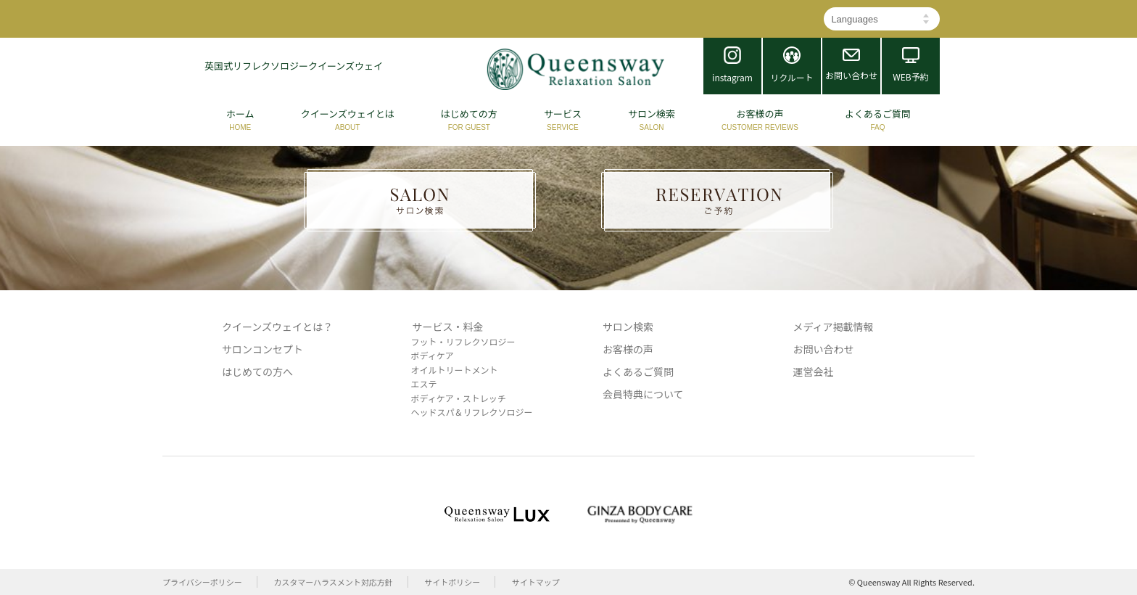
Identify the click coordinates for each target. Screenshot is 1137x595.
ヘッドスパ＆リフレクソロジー (472, 412)
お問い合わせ (823, 349)
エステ (424, 383)
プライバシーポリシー (202, 582)
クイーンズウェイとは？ (277, 326)
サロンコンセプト (262, 349)
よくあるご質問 (638, 371)
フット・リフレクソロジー (463, 341)
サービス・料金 (448, 326)
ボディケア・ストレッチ (458, 398)
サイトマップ (536, 582)
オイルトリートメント (454, 370)
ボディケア (432, 355)
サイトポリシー (452, 582)
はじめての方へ (257, 371)
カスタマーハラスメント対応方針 (333, 582)
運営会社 (813, 371)
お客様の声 (628, 349)
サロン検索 (628, 326)
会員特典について (643, 394)
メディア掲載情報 (833, 326)
